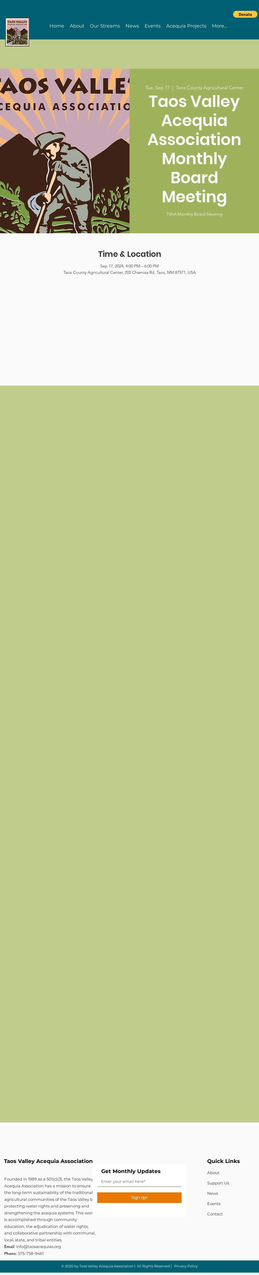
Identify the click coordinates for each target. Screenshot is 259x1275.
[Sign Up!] (139, 1197)
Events (213, 1203)
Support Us (218, 1182)
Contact (215, 1213)
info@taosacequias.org (38, 1246)
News (212, 1193)
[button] (245, 14)
